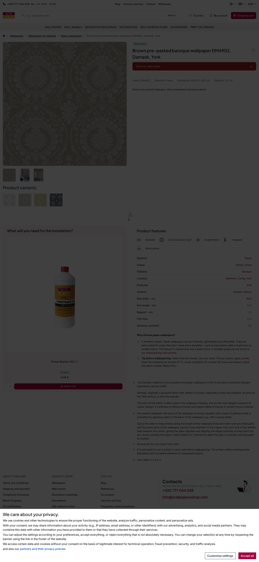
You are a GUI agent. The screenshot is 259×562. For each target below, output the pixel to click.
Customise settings (220, 556)
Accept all (247, 556)
